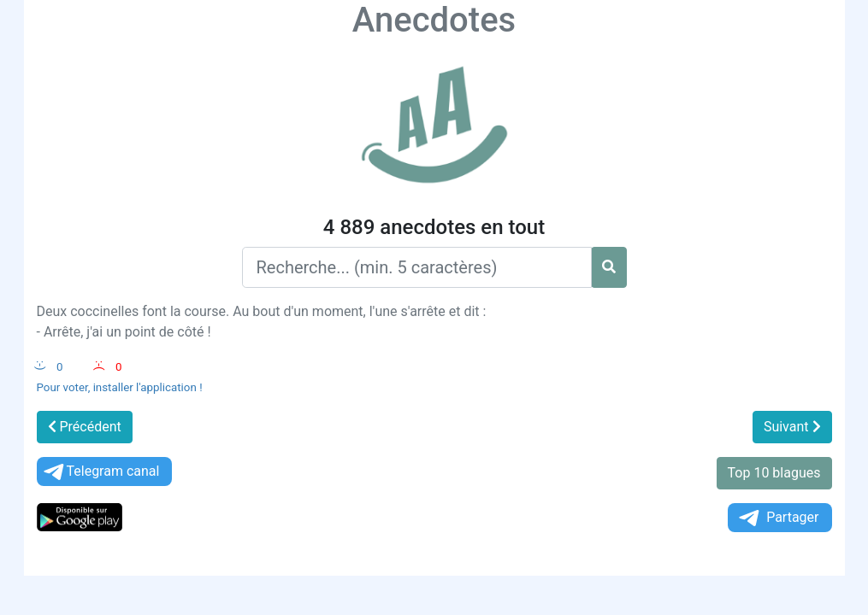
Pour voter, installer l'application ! (120, 387)
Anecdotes (434, 20)
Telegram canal (100, 472)
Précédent (84, 427)
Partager (777, 518)
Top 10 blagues (774, 473)
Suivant (792, 427)
